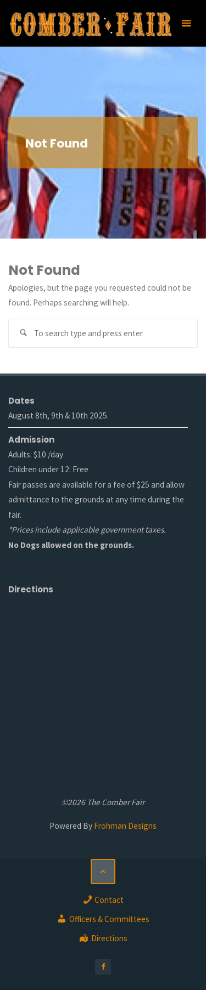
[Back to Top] (103, 871)
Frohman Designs (125, 826)
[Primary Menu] (186, 23)
